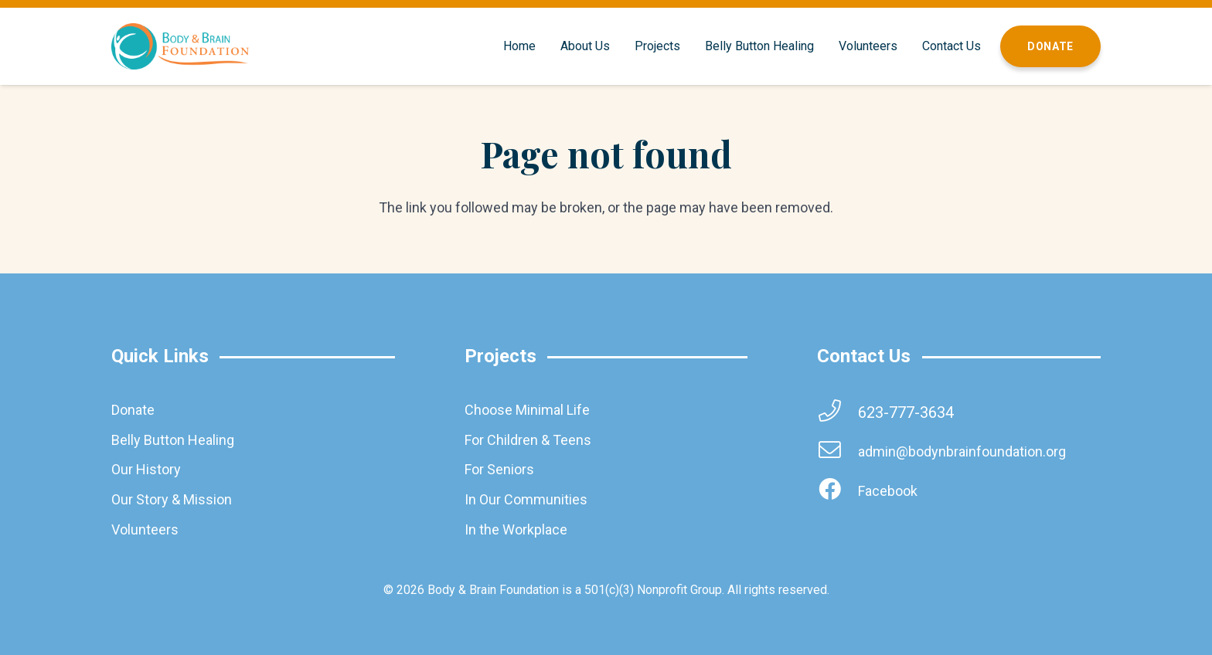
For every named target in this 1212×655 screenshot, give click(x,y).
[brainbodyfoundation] (180, 46)
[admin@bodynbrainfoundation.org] (837, 451)
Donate (133, 410)
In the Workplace (516, 529)
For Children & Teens (528, 440)
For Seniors (499, 469)
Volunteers (145, 529)
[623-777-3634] (837, 412)
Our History (146, 469)
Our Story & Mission (171, 499)
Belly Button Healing (172, 440)
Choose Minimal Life (527, 410)
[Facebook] (837, 491)
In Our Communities (526, 499)
